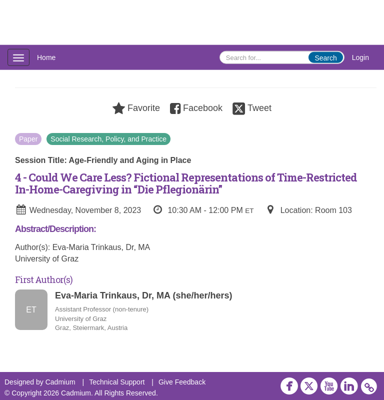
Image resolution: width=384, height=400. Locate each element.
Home (46, 58)
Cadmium (61, 382)
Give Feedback (182, 382)
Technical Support (116, 382)
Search (325, 58)
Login (360, 58)
